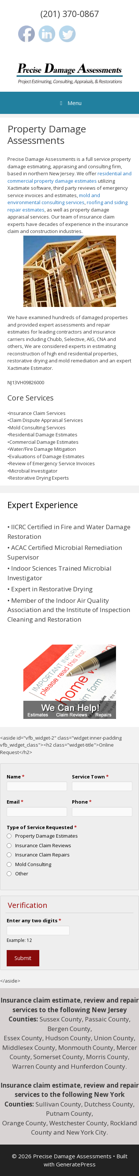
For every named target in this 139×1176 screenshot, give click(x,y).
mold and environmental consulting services (53, 199)
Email (15, 801)
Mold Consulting (33, 864)
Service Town (90, 776)
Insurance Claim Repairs (42, 854)
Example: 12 (19, 940)
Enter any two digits (34, 920)
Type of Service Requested (42, 827)
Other (21, 873)
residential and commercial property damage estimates (69, 177)
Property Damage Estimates (46, 835)
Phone (82, 801)
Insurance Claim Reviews (43, 845)
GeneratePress (76, 1164)
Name (15, 776)
